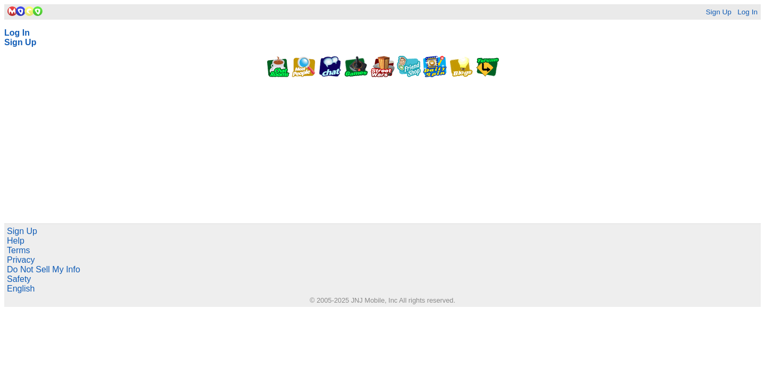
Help (15, 240)
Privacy (21, 259)
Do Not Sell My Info (43, 269)
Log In (747, 12)
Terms (18, 250)
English (21, 288)
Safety (19, 279)
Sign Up (718, 12)
